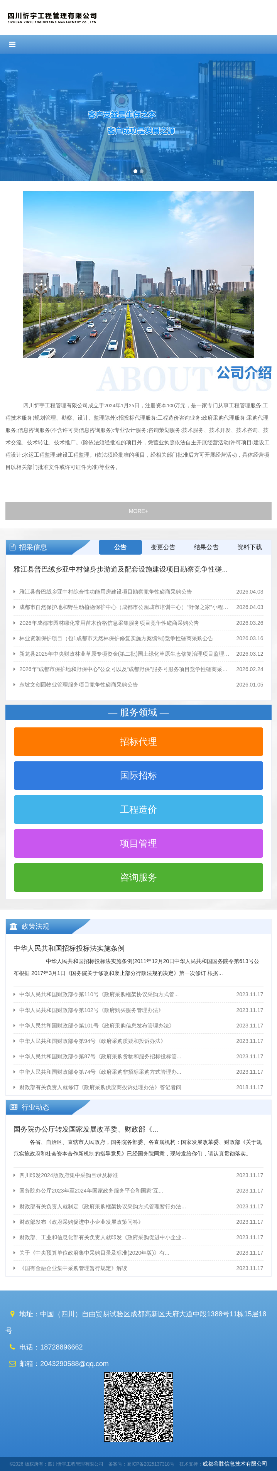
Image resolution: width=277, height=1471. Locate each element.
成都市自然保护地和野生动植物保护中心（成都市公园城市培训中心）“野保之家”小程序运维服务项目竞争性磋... (138, 607)
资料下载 (249, 547)
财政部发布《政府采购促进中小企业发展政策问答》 (138, 1222)
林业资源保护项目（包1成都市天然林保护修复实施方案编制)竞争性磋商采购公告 (138, 638)
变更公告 (163, 547)
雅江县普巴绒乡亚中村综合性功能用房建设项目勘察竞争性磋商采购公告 (138, 591)
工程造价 (138, 809)
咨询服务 (138, 877)
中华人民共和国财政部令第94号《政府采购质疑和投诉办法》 (138, 1041)
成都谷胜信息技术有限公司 (235, 1464)
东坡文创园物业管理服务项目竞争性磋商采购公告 (138, 684)
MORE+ (138, 511)
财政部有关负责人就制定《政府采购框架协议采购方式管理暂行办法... (138, 1206)
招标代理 (138, 741)
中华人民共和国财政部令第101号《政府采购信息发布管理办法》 (138, 1025)
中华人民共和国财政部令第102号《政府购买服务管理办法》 (138, 1010)
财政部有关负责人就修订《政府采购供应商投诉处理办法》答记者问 (138, 1087)
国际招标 (138, 775)
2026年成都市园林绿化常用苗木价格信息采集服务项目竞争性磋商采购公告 (138, 623)
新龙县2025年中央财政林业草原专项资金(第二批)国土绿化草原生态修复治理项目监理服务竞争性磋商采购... (138, 653)
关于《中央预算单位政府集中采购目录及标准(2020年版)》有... (138, 1252)
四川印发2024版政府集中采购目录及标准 (138, 1175)
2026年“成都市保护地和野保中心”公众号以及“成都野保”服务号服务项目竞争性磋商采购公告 (138, 669)
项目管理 (138, 843)
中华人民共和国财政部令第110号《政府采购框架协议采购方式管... (138, 994)
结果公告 (206, 547)
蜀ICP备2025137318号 (150, 1464)
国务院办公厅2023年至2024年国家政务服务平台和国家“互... (138, 1190)
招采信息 (26, 547)
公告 (120, 547)
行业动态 (27, 1107)
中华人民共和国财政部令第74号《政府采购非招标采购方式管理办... (138, 1072)
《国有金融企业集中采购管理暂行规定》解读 (138, 1268)
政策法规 (27, 926)
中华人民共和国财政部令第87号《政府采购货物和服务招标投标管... (138, 1056)
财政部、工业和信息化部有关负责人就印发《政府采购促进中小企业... (138, 1237)
